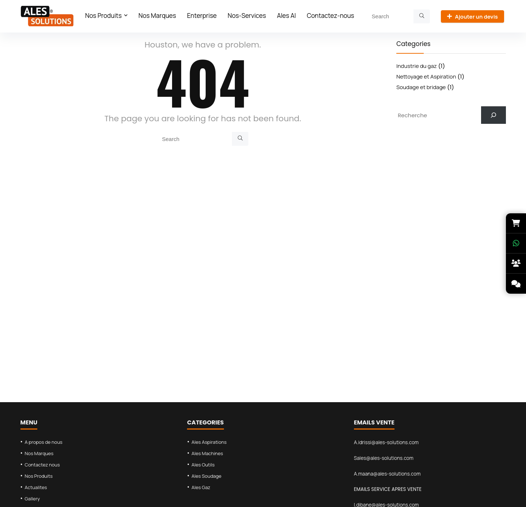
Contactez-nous (330, 15)
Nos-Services (247, 15)
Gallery (32, 498)
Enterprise (202, 15)
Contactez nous (42, 464)
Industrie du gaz (416, 66)
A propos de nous (43, 442)
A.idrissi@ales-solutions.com (386, 442)
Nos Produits (103, 15)
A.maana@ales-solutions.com (387, 473)
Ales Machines (207, 453)
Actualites (36, 487)
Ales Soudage (206, 476)
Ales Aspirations (208, 442)
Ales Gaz (200, 487)
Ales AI (286, 15)
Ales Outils (203, 464)
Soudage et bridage (421, 87)
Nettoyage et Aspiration (426, 76)
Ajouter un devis (472, 16)
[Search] (421, 16)
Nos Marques (157, 15)
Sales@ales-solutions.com (383, 458)
